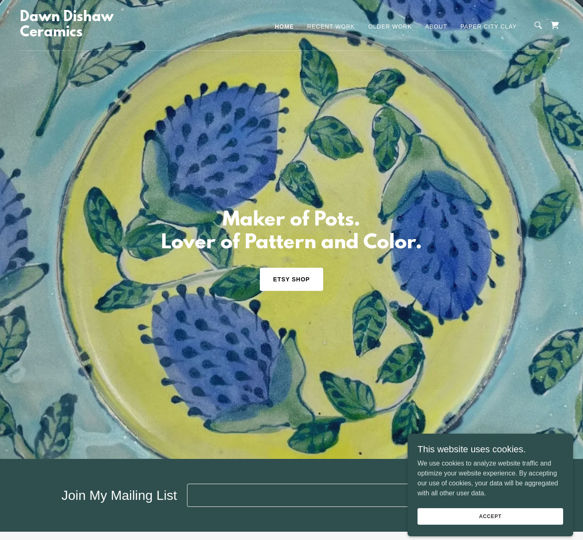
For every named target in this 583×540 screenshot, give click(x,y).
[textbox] (322, 495)
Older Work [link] (390, 26)
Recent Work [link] (331, 26)
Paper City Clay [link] (489, 26)
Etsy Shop (291, 279)
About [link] (436, 26)
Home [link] (284, 26)
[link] (96, 34)
